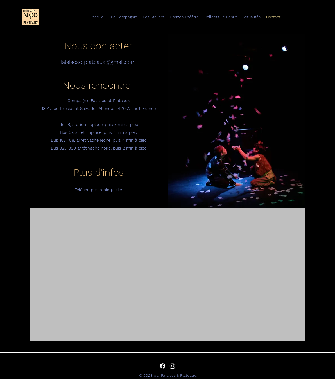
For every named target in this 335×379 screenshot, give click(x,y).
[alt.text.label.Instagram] (172, 365)
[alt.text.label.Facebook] (162, 365)
